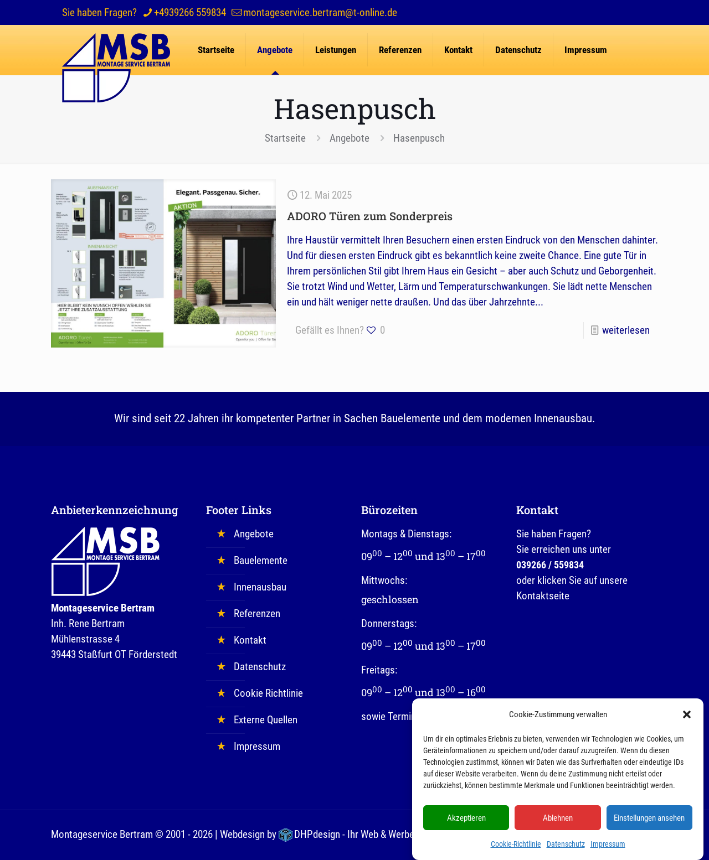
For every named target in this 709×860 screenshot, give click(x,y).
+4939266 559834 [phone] (190, 12)
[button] (686, 718)
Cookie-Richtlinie (516, 848)
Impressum (607, 848)
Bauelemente (260, 560)
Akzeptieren (466, 822)
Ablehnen (558, 822)
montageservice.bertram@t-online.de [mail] (320, 12)
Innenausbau (260, 587)
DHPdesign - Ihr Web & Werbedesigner (372, 834)
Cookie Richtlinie (268, 693)
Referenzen (257, 613)
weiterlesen (626, 330)
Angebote (349, 138)
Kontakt (250, 640)
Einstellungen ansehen (649, 822)
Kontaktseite (542, 595)
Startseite (285, 138)
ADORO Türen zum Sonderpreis (370, 216)
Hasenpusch (419, 138)
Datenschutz (566, 848)
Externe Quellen (265, 719)
